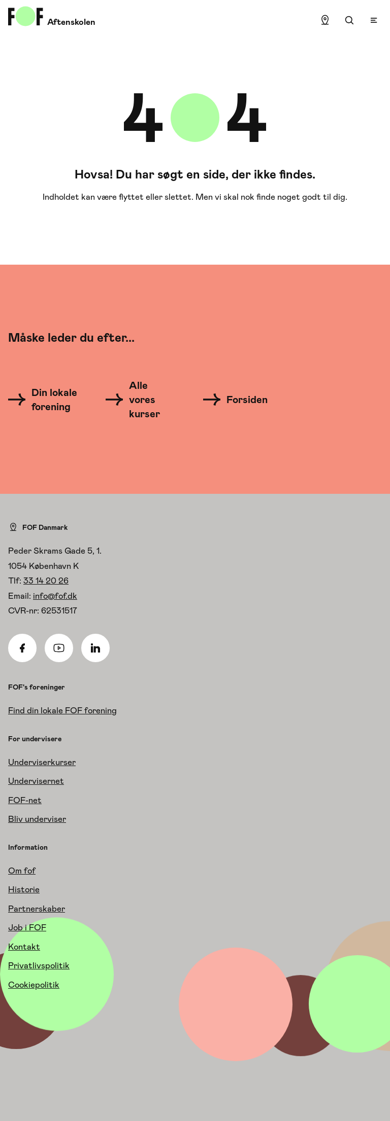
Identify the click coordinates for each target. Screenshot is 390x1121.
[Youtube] (59, 648)
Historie (24, 889)
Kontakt (24, 946)
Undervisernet (36, 780)
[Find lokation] (325, 20)
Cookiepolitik (33, 984)
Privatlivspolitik (39, 965)
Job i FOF (27, 927)
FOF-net (25, 800)
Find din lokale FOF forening (62, 710)
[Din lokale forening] (45, 399)
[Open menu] (374, 20)
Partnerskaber (36, 908)
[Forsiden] (241, 399)
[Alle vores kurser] (139, 399)
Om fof (22, 870)
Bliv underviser (37, 818)
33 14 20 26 (46, 580)
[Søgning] (349, 20)
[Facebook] (22, 648)
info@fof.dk (55, 595)
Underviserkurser (42, 762)
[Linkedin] (95, 648)
